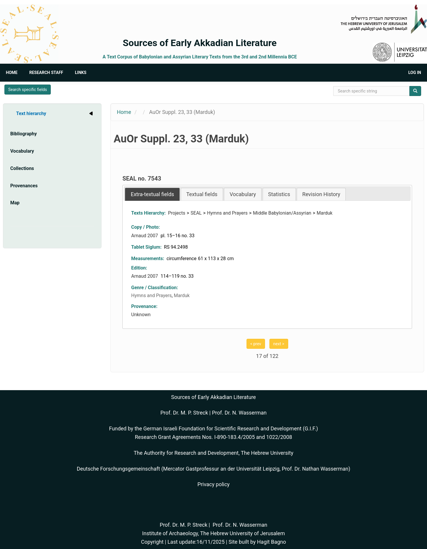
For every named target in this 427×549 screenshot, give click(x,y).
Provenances (24, 185)
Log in (414, 72)
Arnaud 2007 (145, 235)
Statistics (279, 194)
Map (15, 203)
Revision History (321, 194)
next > (278, 343)
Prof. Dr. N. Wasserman (239, 413)
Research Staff (46, 72)
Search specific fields (27, 89)
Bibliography (23, 134)
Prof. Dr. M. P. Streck (184, 413)
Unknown (141, 314)
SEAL (196, 213)
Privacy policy (214, 484)
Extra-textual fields (152, 194)
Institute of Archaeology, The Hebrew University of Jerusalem (213, 533)
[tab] (152, 194)
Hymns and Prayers (227, 213)
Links (80, 72)
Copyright (152, 542)
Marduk (325, 213)
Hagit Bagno (271, 542)
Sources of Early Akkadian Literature (199, 43)
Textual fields (201, 194)
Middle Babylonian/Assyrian (282, 213)
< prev (255, 343)
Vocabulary (22, 151)
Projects (176, 213)
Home (12, 72)
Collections (22, 168)
